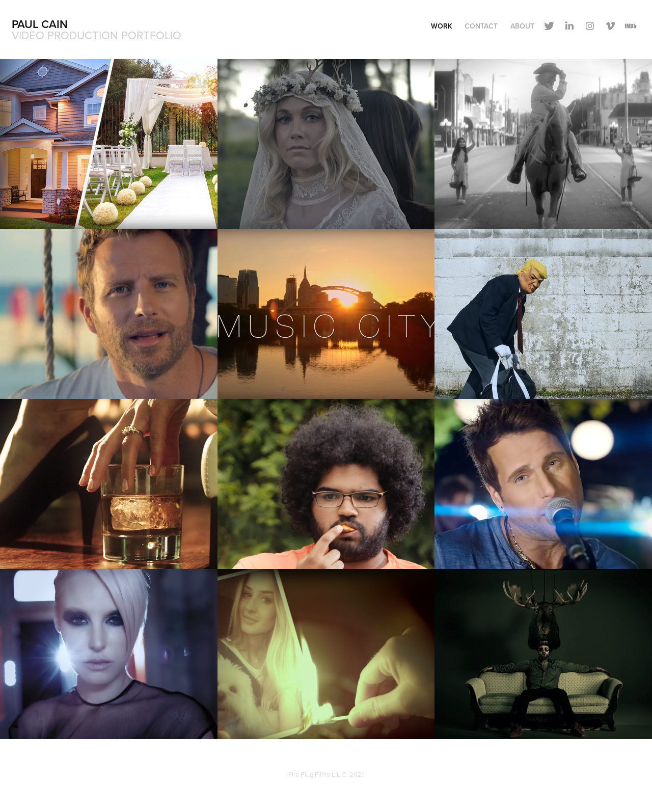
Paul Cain (40, 24)
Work (441, 26)
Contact (481, 26)
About (522, 26)
